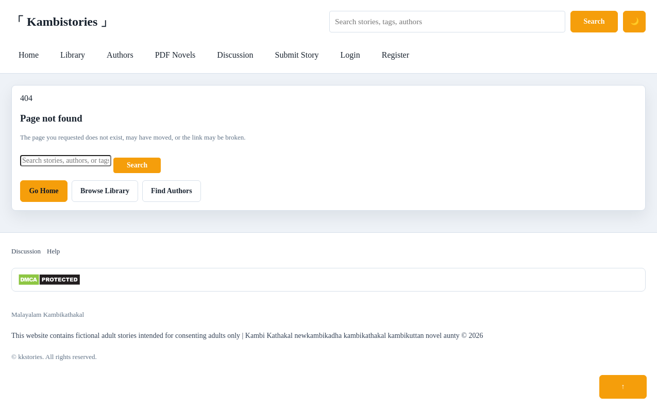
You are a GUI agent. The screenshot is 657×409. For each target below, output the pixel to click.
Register (395, 54)
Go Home (43, 191)
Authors (120, 54)
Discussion (235, 54)
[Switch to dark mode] (634, 21)
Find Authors (171, 191)
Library (72, 54)
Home (29, 54)
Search (594, 21)
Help (53, 251)
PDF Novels (175, 54)
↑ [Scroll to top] (623, 386)
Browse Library (104, 191)
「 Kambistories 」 (62, 21)
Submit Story (297, 54)
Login (350, 54)
